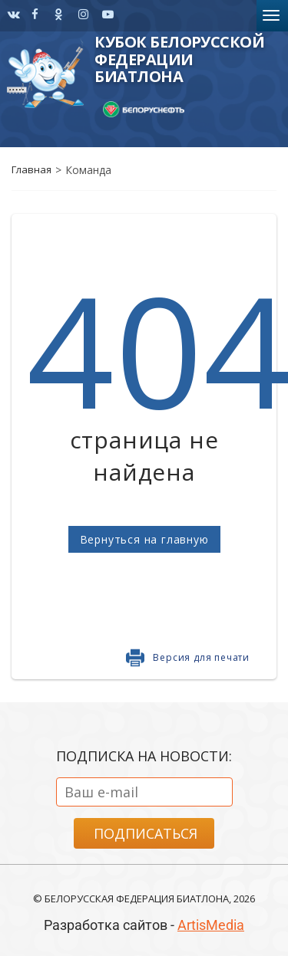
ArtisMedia (210, 925)
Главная (31, 169)
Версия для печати (201, 657)
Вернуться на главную (144, 539)
